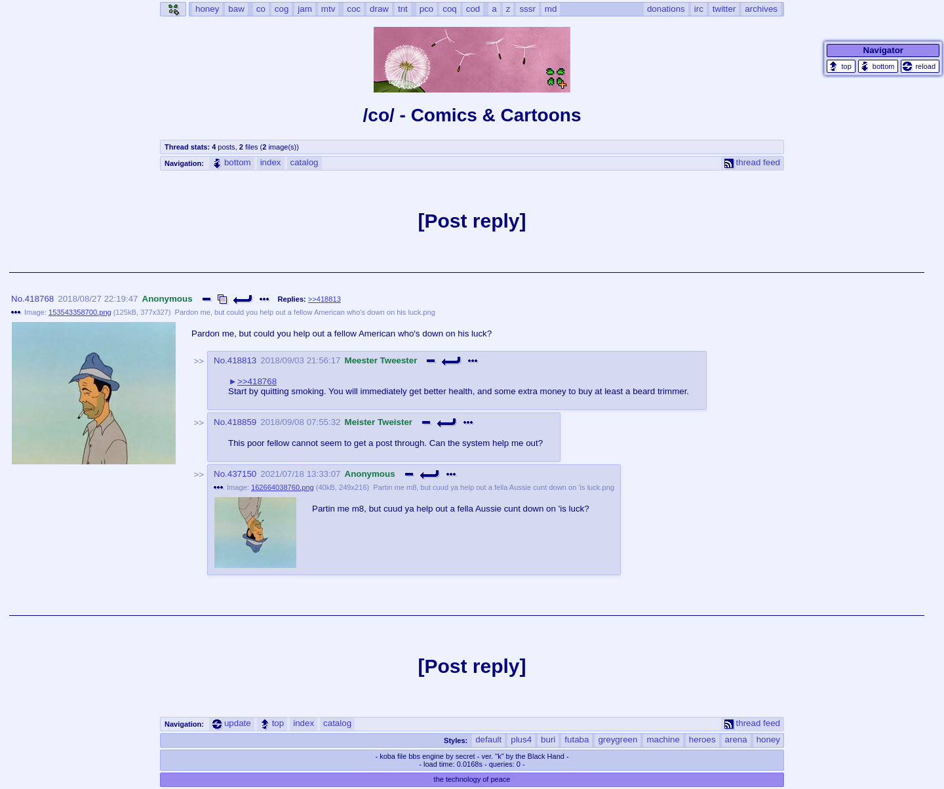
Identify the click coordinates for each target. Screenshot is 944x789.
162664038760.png (282, 487)
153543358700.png (80, 312)
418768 (39, 299)
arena (736, 739)
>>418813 (324, 299)
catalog (304, 162)
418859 (241, 422)
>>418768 (257, 381)
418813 (241, 360)
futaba (576, 739)
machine (662, 739)
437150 (241, 474)
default (488, 739)
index (270, 162)
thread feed (752, 162)
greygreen (617, 739)
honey (768, 739)
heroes (702, 739)
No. (18, 299)
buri (548, 739)
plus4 (521, 739)
